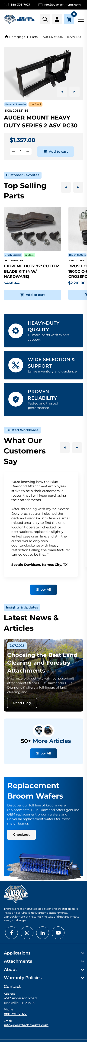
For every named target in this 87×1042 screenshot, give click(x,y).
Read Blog (22, 703)
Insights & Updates (22, 607)
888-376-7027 (15, 1014)
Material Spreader (15, 104)
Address (9, 993)
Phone (8, 1009)
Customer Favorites (22, 175)
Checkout (21, 834)
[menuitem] (43, 953)
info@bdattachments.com (26, 1025)
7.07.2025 (17, 646)
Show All (43, 589)
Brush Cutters (13, 254)
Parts (34, 37)
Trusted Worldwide (22, 430)
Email (8, 1021)
